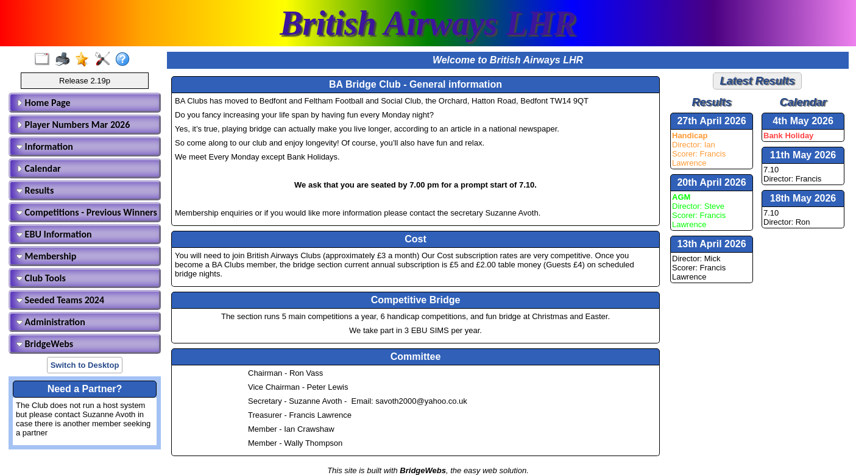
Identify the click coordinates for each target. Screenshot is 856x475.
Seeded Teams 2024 (60, 300)
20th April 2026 (711, 182)
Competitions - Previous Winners (86, 212)
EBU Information (54, 234)
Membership (46, 256)
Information (44, 146)
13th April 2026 (711, 244)
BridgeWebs (44, 344)
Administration (50, 322)
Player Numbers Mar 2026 (73, 124)
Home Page (43, 102)
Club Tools (41, 278)
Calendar (38, 168)
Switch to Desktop (85, 365)
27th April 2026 (711, 121)
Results (35, 190)
